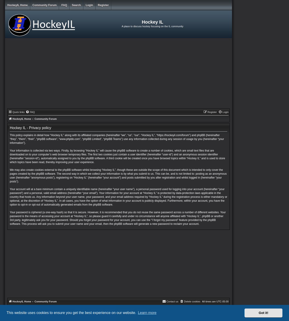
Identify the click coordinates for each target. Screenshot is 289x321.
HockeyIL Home (17, 5)
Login (89, 5)
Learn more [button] (147, 313)
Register (103, 5)
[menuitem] (30, 112)
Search (76, 5)
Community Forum (44, 5)
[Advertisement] (118, 74)
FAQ (64, 5)
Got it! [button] (263, 313)
